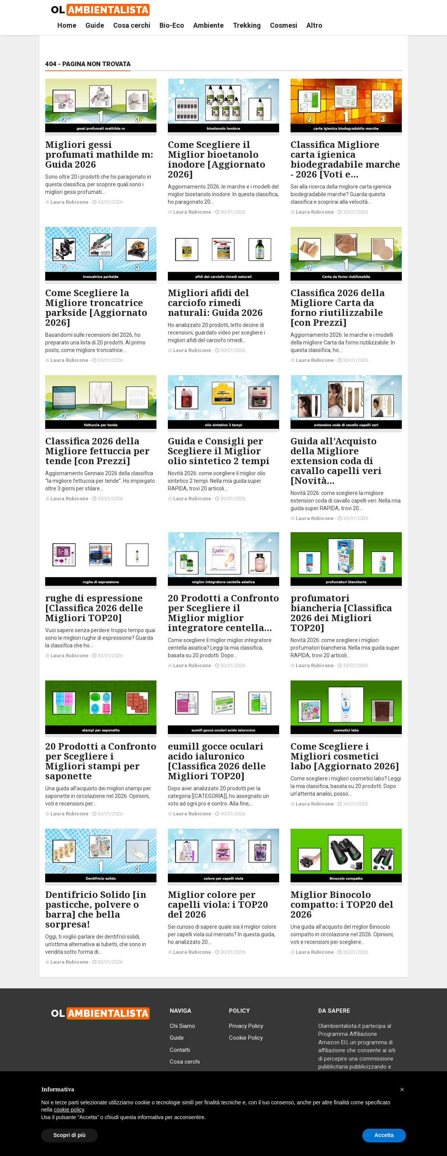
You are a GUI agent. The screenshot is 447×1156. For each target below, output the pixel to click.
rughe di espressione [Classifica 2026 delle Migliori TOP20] (94, 607)
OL (100, 10)
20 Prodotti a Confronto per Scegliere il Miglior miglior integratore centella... (223, 612)
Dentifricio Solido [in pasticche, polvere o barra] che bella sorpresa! (95, 909)
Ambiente (208, 25)
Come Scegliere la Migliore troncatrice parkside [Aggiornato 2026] (96, 307)
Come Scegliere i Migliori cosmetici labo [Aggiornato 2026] (345, 756)
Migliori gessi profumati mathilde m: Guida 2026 (99, 154)
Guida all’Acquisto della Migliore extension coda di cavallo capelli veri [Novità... (336, 460)
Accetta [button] (384, 1135)
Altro (314, 25)
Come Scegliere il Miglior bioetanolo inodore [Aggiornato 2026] (216, 159)
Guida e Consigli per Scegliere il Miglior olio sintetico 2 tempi (219, 450)
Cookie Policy (246, 1037)
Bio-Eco (172, 25)
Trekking (247, 25)
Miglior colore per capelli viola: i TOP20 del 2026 (218, 904)
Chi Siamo (182, 1026)
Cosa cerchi (131, 25)
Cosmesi (283, 25)
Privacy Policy (246, 1026)
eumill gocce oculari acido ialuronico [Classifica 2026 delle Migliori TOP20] (217, 761)
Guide (94, 25)
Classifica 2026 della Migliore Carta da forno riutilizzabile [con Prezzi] (338, 307)
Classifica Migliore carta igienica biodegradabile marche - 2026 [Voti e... (345, 159)
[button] (402, 1089)
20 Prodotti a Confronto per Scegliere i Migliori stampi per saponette (100, 761)
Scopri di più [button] (70, 1135)
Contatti (180, 1050)
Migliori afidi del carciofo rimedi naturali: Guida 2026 (215, 302)
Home (66, 25)
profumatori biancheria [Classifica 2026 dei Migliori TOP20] (341, 612)
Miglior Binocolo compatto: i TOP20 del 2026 (342, 904)
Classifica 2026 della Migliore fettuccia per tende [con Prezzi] (97, 450)
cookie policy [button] (69, 1110)
